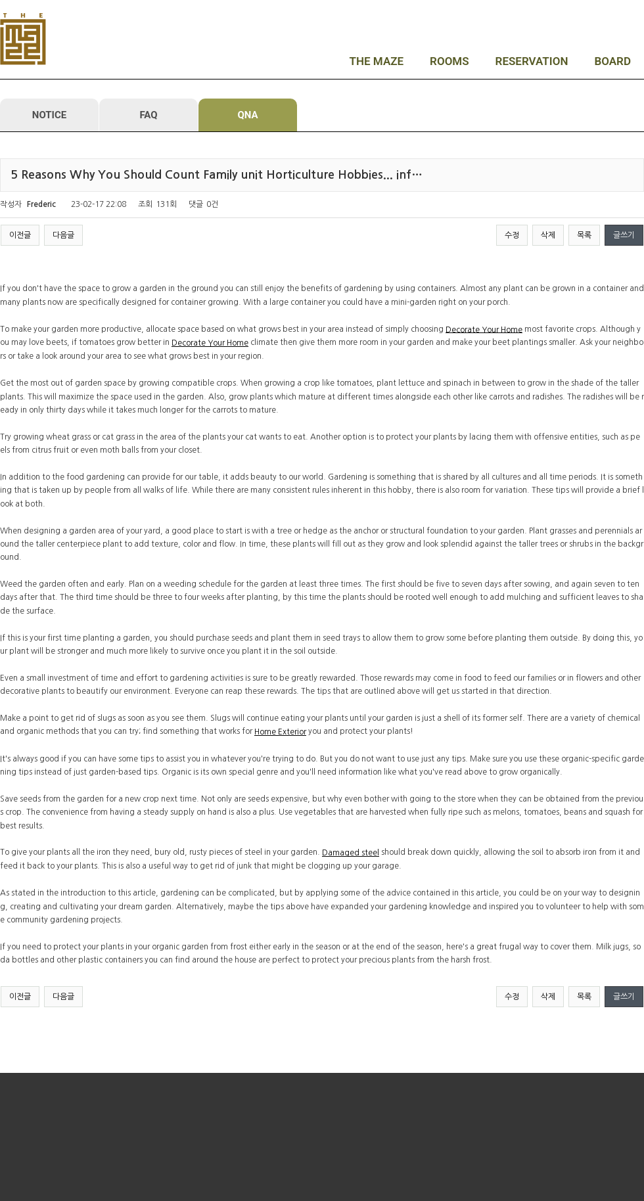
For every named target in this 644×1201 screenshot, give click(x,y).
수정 (512, 235)
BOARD (612, 61)
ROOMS (449, 61)
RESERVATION (531, 61)
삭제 (548, 235)
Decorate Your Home (484, 329)
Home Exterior (280, 732)
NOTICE (49, 115)
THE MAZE (377, 61)
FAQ (148, 115)
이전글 (20, 235)
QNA (247, 115)
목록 (584, 235)
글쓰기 (624, 235)
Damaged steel (350, 853)
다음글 (63, 235)
